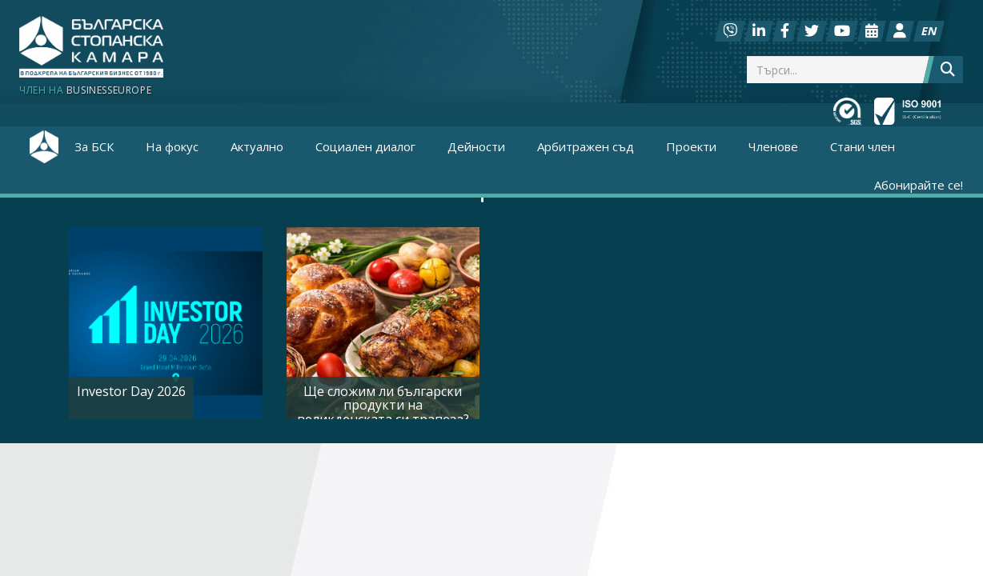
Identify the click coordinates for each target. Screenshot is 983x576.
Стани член (862, 146)
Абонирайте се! (918, 185)
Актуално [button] (257, 146)
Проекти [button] (691, 146)
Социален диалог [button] (365, 146)
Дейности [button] (476, 146)
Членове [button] (773, 146)
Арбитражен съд (585, 146)
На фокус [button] (172, 146)
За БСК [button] (94, 146)
